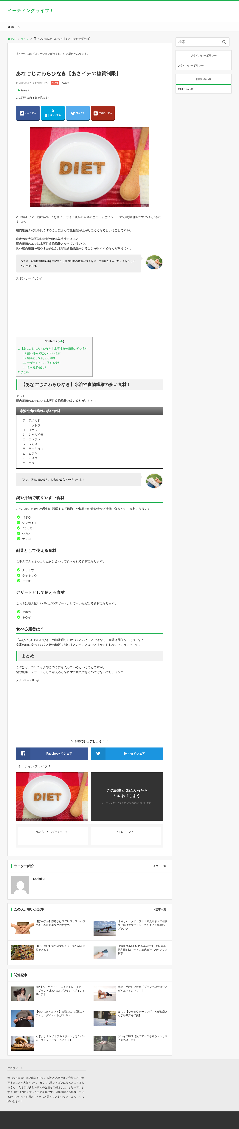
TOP (11, 38)
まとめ (23, 372)
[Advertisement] (89, 307)
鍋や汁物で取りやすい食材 (41, 353)
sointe (65, 83)
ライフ (25, 38)
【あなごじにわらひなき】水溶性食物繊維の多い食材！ (54, 348)
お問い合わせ (185, 89)
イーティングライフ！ (30, 10)
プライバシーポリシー (191, 65)
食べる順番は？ (34, 367)
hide (60, 341)
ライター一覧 (158, 866)
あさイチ (25, 90)
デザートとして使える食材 (41, 362)
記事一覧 (161, 909)
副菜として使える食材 (38, 358)
